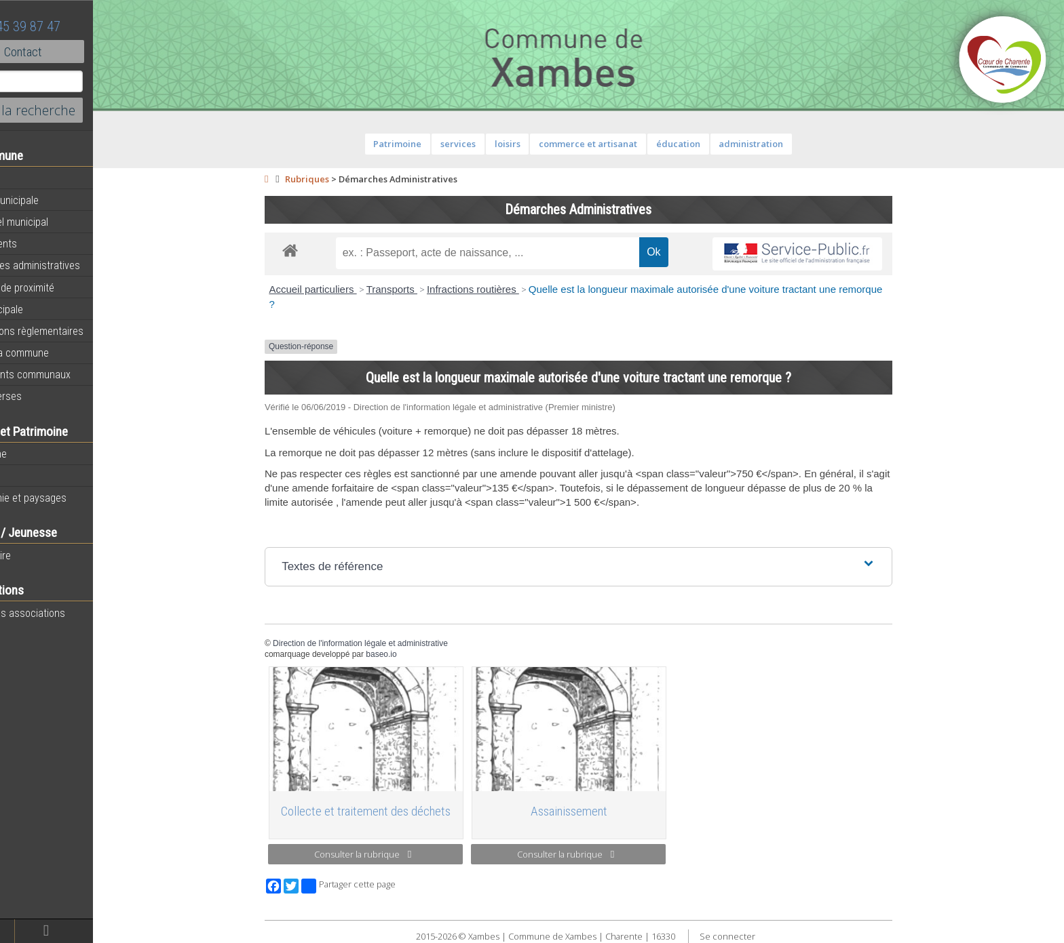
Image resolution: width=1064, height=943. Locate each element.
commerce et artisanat (616, 144)
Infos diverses (42, 396)
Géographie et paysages (65, 497)
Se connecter (755, 936)
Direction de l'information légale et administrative (388, 643)
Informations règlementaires (73, 331)
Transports (419, 289)
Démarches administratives (71, 265)
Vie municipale (43, 309)
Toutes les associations (64, 613)
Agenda (28, 178)
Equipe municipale (51, 200)
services (486, 144)
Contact (74, 51)
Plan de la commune (56, 352)
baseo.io (409, 654)
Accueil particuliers (341, 289)
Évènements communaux (67, 374)
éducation (706, 144)
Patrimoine (35, 453)
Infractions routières (501, 289)
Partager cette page (377, 886)
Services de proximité (59, 287)
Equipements (40, 243)
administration (779, 144)
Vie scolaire (37, 555)
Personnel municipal (55, 221)
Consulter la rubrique (391, 854)
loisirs (535, 144)
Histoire (28, 476)
